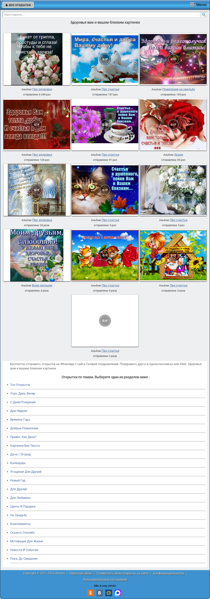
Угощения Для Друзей (25, 472)
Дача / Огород (20, 454)
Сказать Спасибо (22, 532)
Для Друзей (18, 489)
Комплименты (20, 524)
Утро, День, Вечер (22, 393)
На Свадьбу (18, 515)
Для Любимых (20, 498)
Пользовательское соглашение (105, 579)
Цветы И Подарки (22, 506)
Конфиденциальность (168, 573)
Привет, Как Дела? (23, 437)
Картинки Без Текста (25, 445)
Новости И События (24, 550)
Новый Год (17, 480)
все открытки (18, 5)
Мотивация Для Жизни (26, 541)
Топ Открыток (20, 385)
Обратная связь (80, 573)
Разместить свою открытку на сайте (123, 573)
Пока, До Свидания (23, 558)
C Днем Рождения (23, 402)
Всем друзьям (42, 285)
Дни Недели (18, 411)
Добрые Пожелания (24, 428)
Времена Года (20, 419)
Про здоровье (42, 89)
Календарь (18, 463)
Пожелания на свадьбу (178, 89)
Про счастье (110, 89)
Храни (178, 154)
